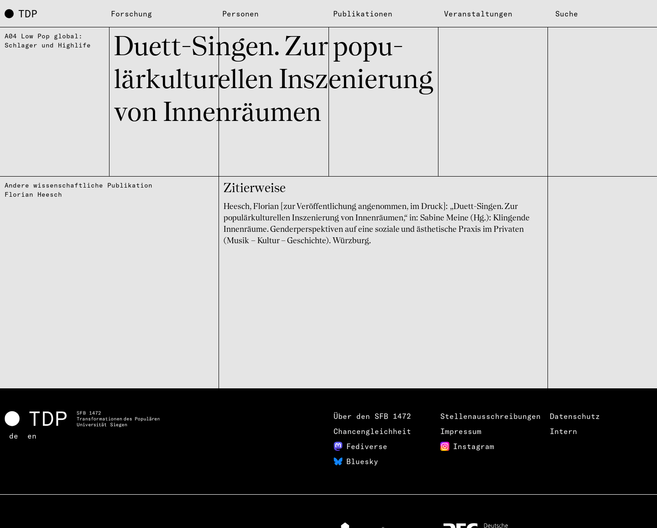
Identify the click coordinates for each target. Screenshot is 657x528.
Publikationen (362, 13)
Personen (240, 13)
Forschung (131, 13)
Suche (566, 13)
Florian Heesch (33, 194)
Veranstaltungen (478, 13)
